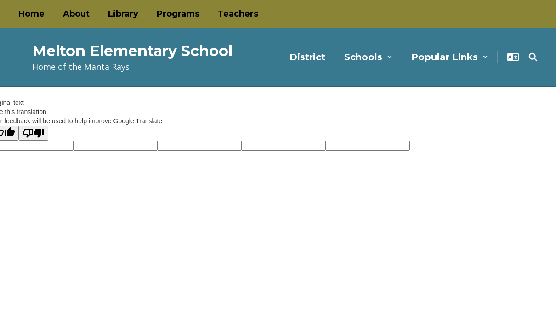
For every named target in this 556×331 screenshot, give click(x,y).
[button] (368, 57)
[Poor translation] (33, 133)
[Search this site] (533, 57)
